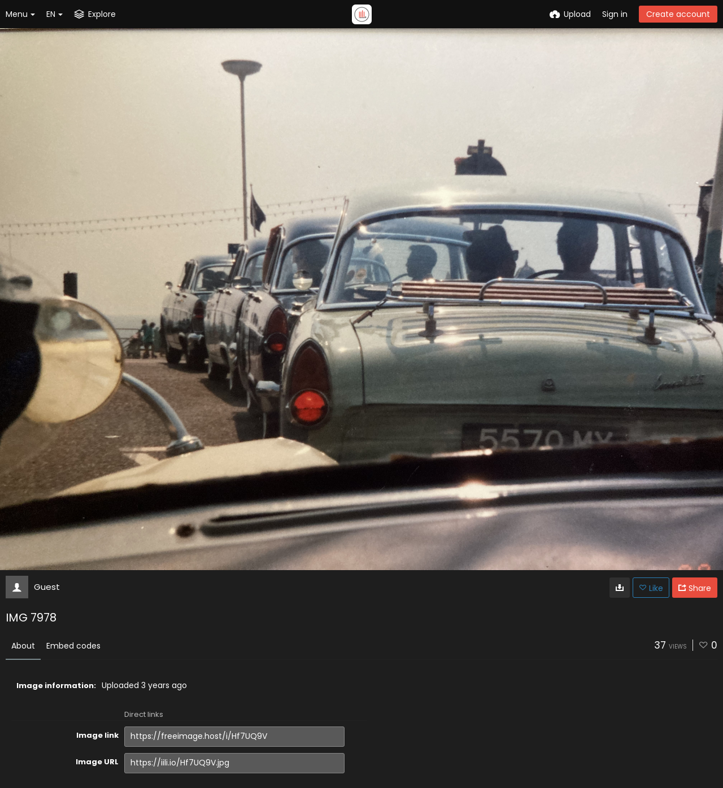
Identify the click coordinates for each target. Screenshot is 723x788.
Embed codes (73, 645)
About (23, 645)
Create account (678, 14)
